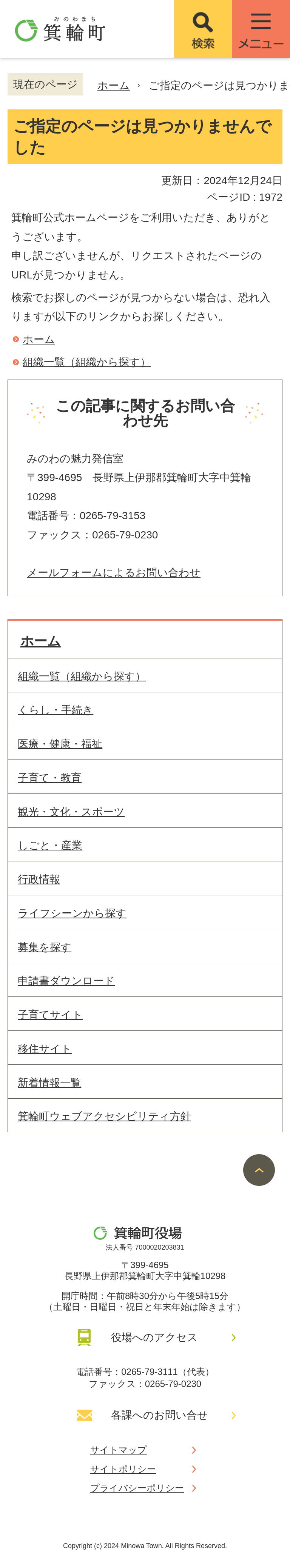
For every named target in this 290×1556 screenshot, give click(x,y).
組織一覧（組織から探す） (87, 362)
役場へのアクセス (154, 1337)
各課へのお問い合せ (159, 1415)
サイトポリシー (123, 1469)
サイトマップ (118, 1450)
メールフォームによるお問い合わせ (114, 572)
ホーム (113, 85)
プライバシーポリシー (137, 1488)
